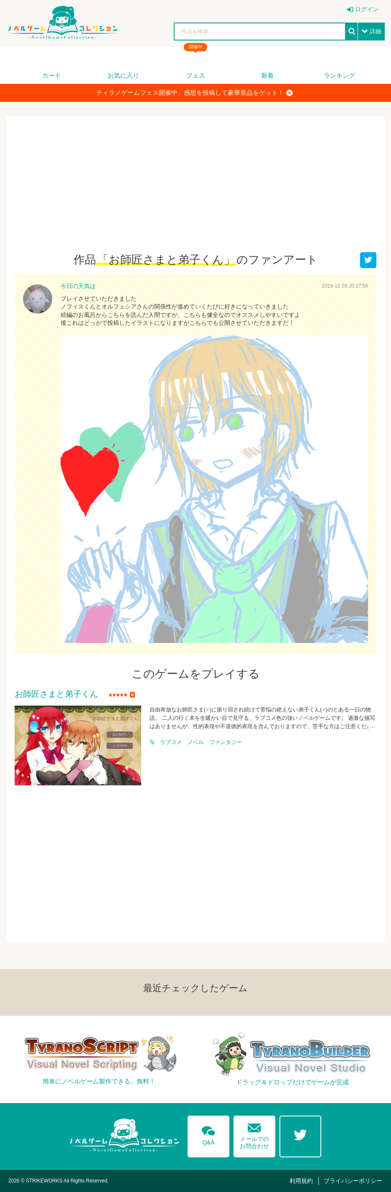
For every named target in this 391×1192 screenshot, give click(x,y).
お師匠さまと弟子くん (56, 694)
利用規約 (301, 1180)
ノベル (196, 742)
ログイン (366, 9)
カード (51, 75)
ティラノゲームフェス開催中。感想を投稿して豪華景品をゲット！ (194, 92)
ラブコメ (171, 742)
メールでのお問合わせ (254, 1134)
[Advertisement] (195, 189)
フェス (195, 75)
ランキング (339, 75)
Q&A (208, 1134)
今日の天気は (78, 286)
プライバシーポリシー (353, 1180)
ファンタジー (225, 742)
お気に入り (123, 75)
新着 (267, 75)
